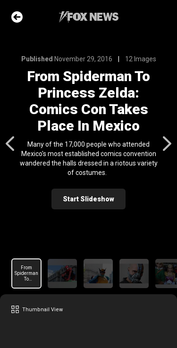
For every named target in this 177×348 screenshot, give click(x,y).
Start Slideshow (88, 199)
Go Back (17, 17)
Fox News (88, 17)
